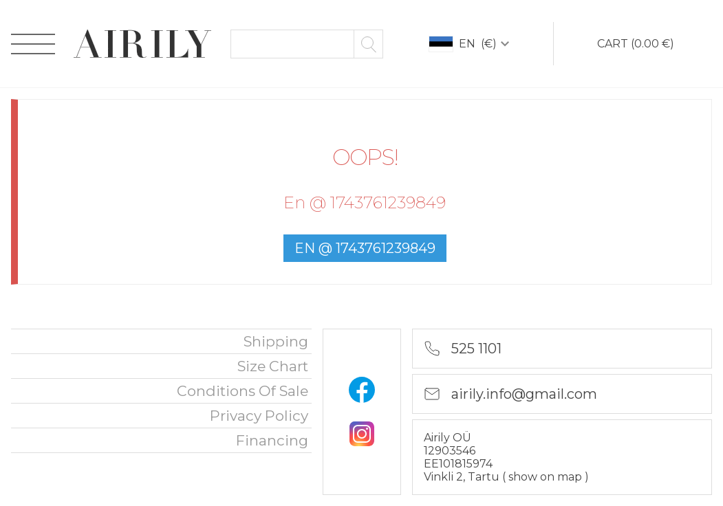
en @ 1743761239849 (364, 248)
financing (272, 440)
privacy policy (259, 415)
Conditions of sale (242, 390)
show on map (546, 476)
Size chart (272, 366)
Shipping (276, 341)
